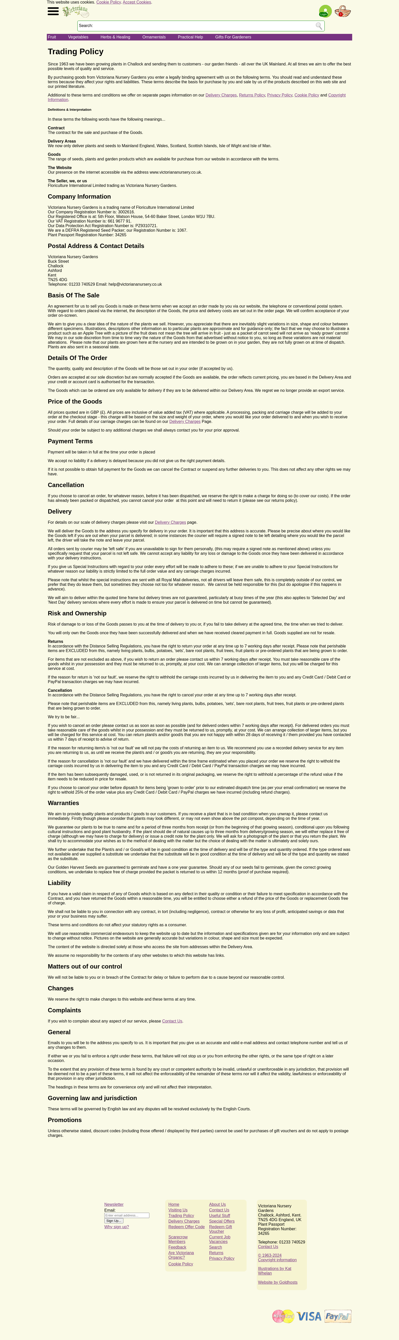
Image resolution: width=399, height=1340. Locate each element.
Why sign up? (116, 1227)
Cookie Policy (108, 2)
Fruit (52, 37)
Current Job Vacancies (220, 1239)
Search (215, 1247)
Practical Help (190, 37)
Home (173, 1204)
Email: (110, 1210)
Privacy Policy (279, 95)
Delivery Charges (221, 95)
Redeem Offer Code (186, 1227)
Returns (216, 1253)
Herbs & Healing (115, 37)
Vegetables (78, 37)
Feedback (177, 1247)
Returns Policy (252, 95)
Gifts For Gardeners (233, 37)
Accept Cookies (137, 2)
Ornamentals (154, 37)
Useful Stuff (219, 1215)
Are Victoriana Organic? (181, 1255)
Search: (86, 25)
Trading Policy (181, 1215)
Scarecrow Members (178, 1239)
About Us (217, 1204)
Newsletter (114, 1204)
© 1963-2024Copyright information (277, 1257)
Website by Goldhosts (277, 1282)
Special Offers (222, 1221)
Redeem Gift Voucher (220, 1229)
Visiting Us (178, 1210)
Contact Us (172, 1021)
